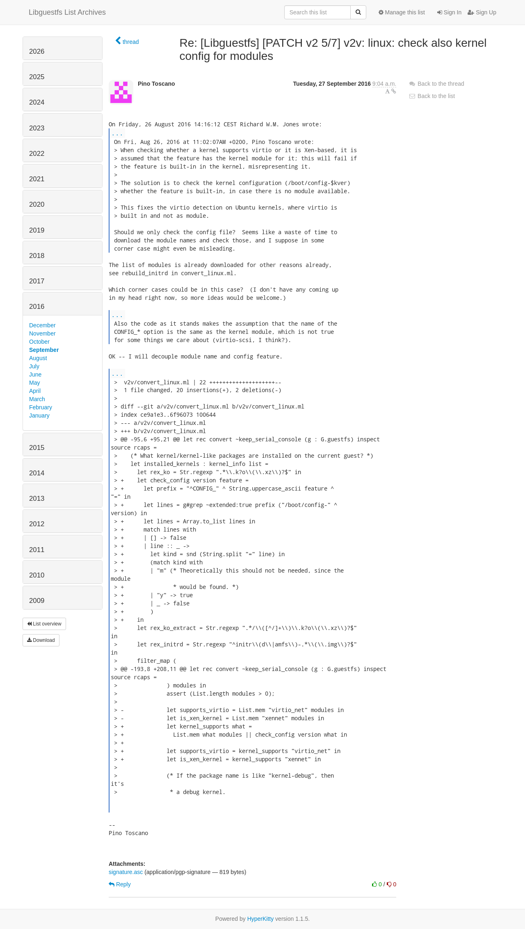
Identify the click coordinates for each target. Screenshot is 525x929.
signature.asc (126, 872)
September (44, 350)
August (38, 358)
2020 (36, 204)
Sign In (449, 12)
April (35, 391)
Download (41, 640)
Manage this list (402, 12)
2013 (36, 498)
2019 (36, 230)
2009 (36, 601)
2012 (36, 524)
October (39, 341)
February (40, 407)
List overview (44, 624)
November (42, 333)
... (117, 132)
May (34, 382)
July (34, 366)
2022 (36, 153)
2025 (36, 77)
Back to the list (432, 96)
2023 (36, 128)
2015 (36, 448)
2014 (36, 473)
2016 (36, 306)
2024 (36, 102)
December (42, 325)
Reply (120, 884)
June (35, 374)
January (39, 415)
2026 (36, 51)
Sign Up (482, 12)
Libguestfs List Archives (67, 12)
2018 (36, 256)
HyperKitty (260, 918)
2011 (36, 550)
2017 (36, 281)
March (37, 399)
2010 (36, 575)
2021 (36, 179)
